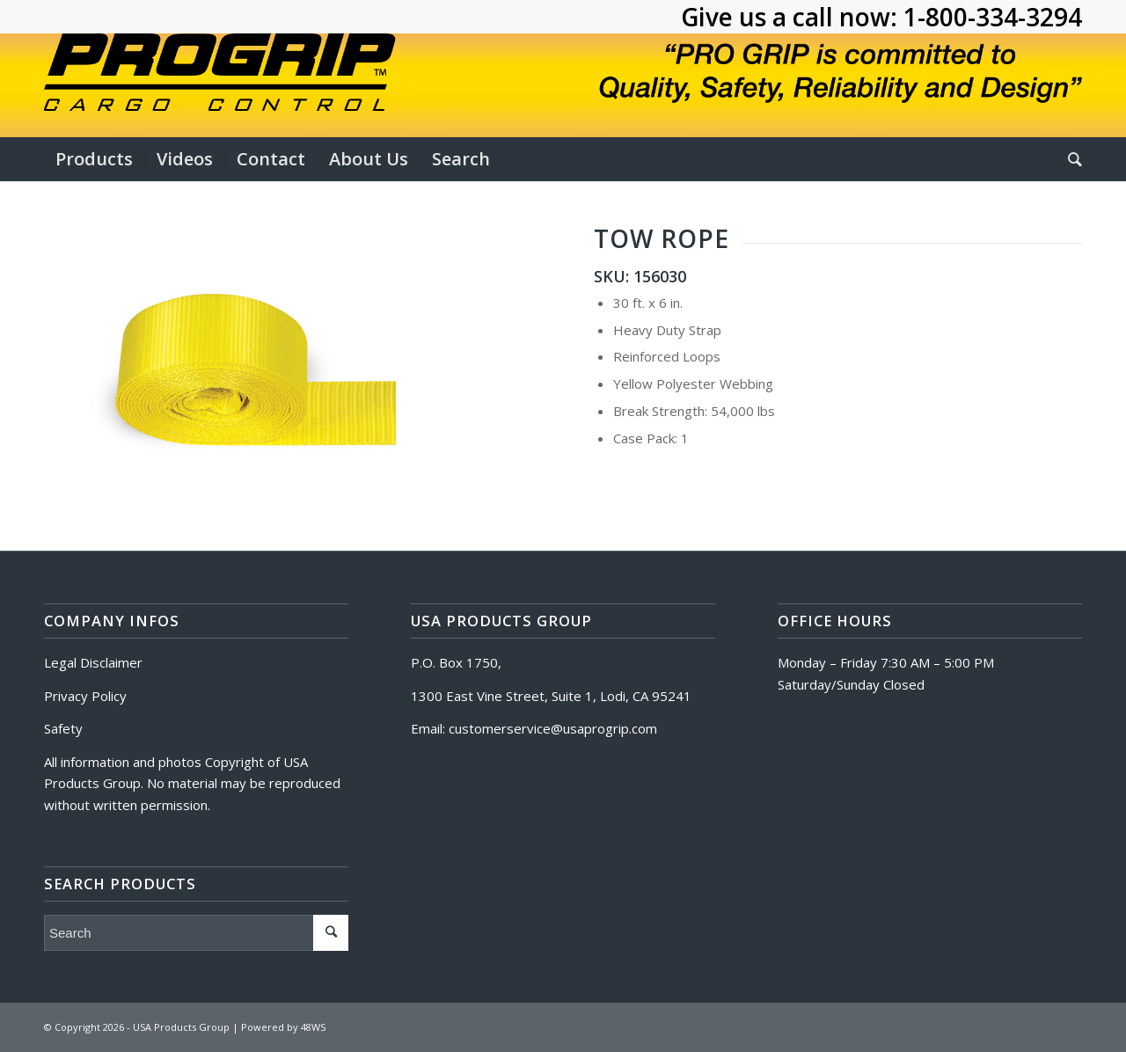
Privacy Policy (85, 696)
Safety (63, 728)
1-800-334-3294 (992, 16)
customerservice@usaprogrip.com (553, 728)
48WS (313, 1027)
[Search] (1069, 159)
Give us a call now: (792, 16)
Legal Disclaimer (93, 662)
